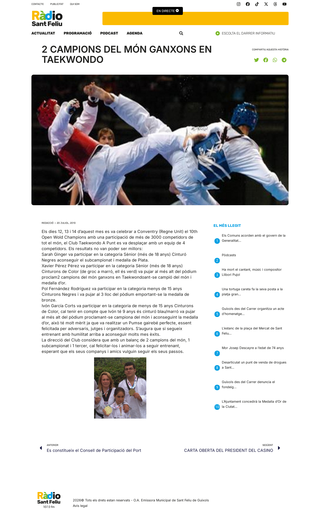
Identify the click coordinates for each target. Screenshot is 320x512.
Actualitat (43, 33)
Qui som (75, 4)
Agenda (134, 33)
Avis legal (80, 506)
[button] (181, 33)
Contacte (37, 4)
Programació (78, 33)
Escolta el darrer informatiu (247, 33)
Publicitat (56, 4)
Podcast (109, 33)
